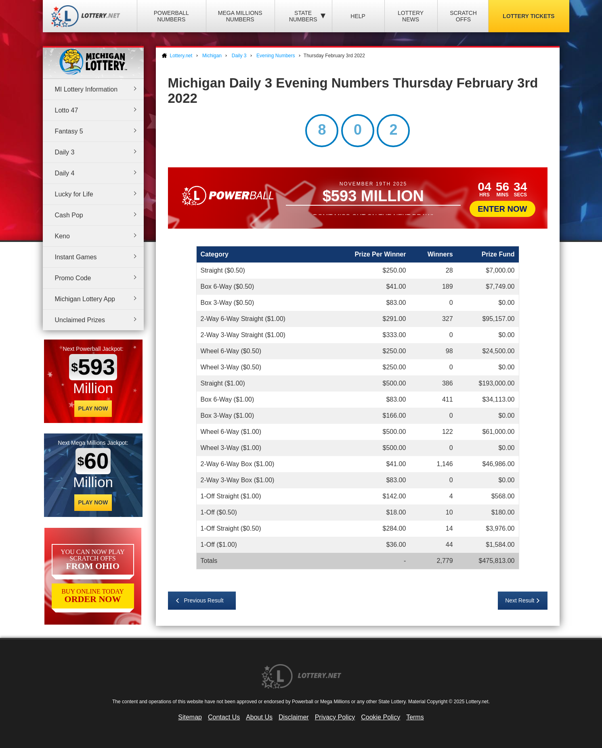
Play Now (93, 408)
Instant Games (76, 257)
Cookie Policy (380, 717)
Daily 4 (65, 173)
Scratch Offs (463, 16)
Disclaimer (294, 717)
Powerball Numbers (171, 16)
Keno (62, 236)
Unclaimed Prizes (80, 320)
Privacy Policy (335, 717)
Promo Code (73, 278)
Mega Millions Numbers (240, 16)
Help (357, 16)
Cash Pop (69, 215)
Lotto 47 (66, 110)
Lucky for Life (74, 194)
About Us (259, 717)
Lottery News (411, 16)
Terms (415, 717)
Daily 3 (65, 152)
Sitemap (190, 717)
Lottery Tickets (528, 16)
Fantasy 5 (69, 131)
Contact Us (224, 717)
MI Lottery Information (86, 89)
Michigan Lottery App (85, 299)
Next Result (519, 600)
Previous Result (204, 600)
